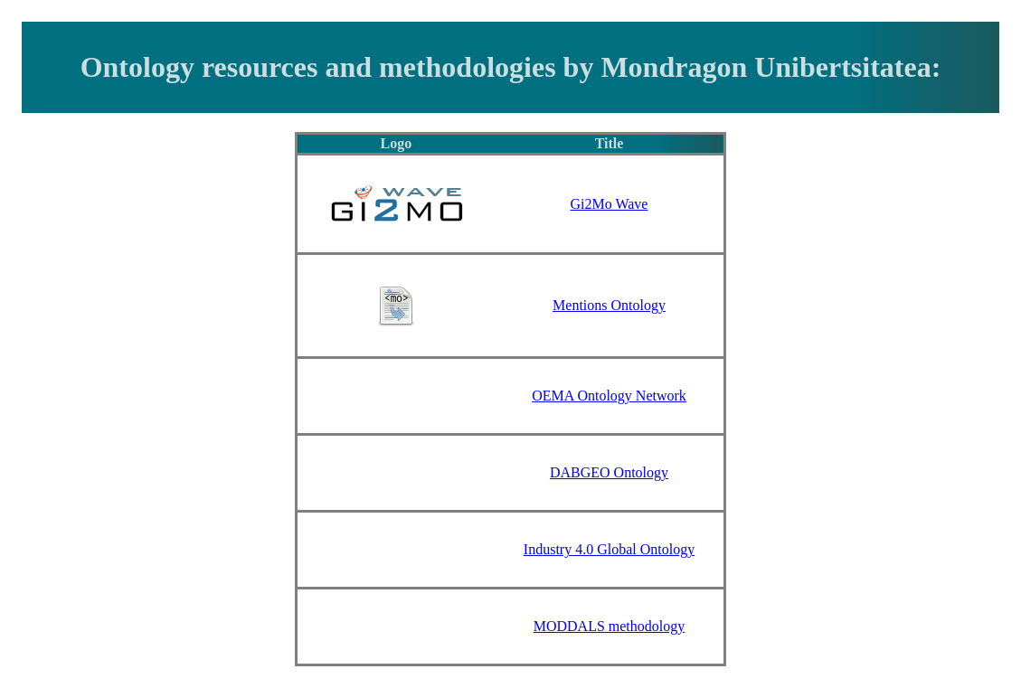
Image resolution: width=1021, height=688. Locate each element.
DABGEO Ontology (609, 472)
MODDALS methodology (609, 626)
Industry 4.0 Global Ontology (609, 549)
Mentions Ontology (609, 305)
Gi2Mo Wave (609, 204)
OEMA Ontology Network (609, 395)
